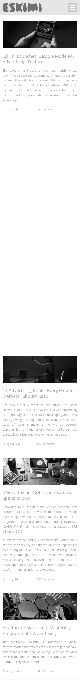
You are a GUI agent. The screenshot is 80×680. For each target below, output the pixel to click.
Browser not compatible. (40, 172)
